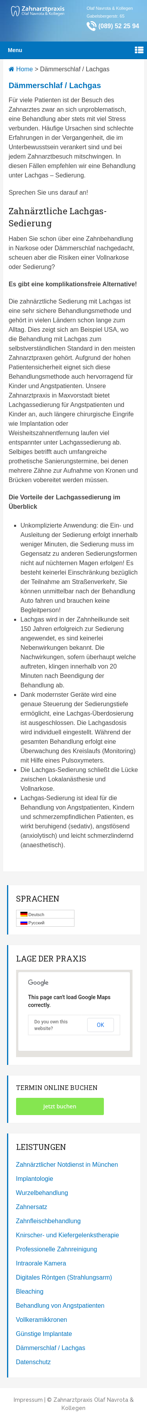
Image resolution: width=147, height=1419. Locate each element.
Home (21, 69)
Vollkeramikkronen (41, 1319)
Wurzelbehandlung (42, 1192)
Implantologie (34, 1178)
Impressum (28, 1400)
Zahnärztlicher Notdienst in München (67, 1164)
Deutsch (32, 914)
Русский (32, 922)
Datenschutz (33, 1362)
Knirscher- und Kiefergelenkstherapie (67, 1235)
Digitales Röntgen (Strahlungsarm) (64, 1277)
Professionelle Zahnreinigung (56, 1249)
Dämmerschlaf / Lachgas (50, 1348)
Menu (15, 50)
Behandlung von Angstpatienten (60, 1305)
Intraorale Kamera (41, 1263)
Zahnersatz (31, 1207)
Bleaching (30, 1291)
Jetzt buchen (59, 1106)
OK (100, 1025)
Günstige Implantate (44, 1333)
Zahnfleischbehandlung (48, 1221)
